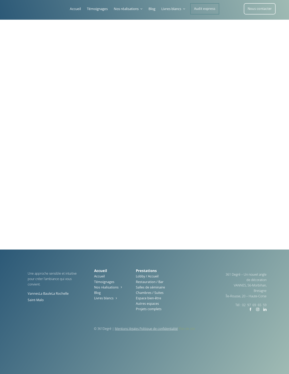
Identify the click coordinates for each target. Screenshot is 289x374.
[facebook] (250, 309)
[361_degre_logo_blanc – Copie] (12, 4)
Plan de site (187, 328)
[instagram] (257, 309)
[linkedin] (265, 309)
